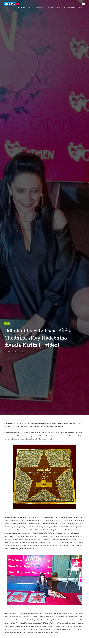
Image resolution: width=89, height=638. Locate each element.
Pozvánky (51, 7)
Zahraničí (72, 7)
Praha (7, 323)
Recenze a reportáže (37, 7)
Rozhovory (61, 7)
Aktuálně (22, 7)
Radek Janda (10, 351)
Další (81, 7)
